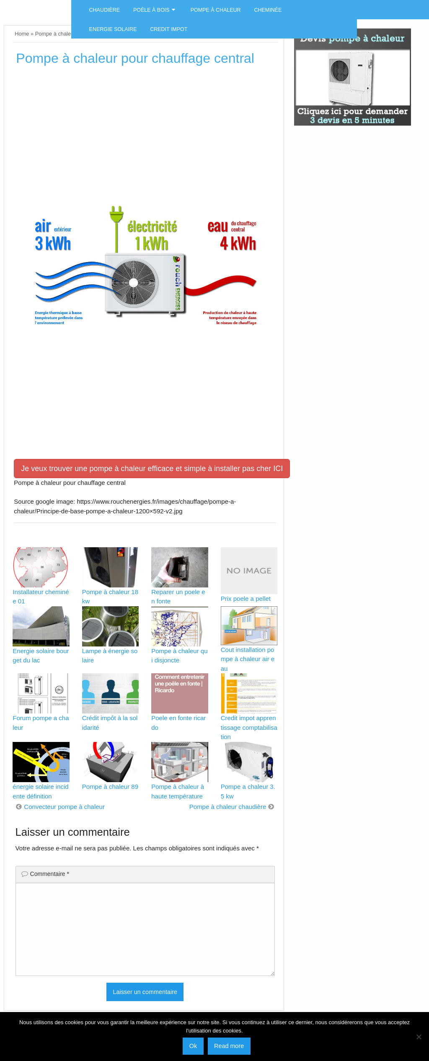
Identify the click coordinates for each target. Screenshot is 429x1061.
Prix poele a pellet (246, 598)
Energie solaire (113, 29)
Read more (229, 1046)
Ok (193, 1046)
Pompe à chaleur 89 (110, 786)
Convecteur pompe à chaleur (64, 806)
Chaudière (104, 10)
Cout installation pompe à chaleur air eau (247, 659)
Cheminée (268, 10)
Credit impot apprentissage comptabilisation (249, 727)
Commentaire (49, 873)
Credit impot (168, 29)
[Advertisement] (145, 137)
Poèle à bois (151, 10)
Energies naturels (36, 6)
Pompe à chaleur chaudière (227, 806)
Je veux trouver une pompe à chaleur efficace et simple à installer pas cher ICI (152, 468)
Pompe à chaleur (216, 10)
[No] (418, 1037)
